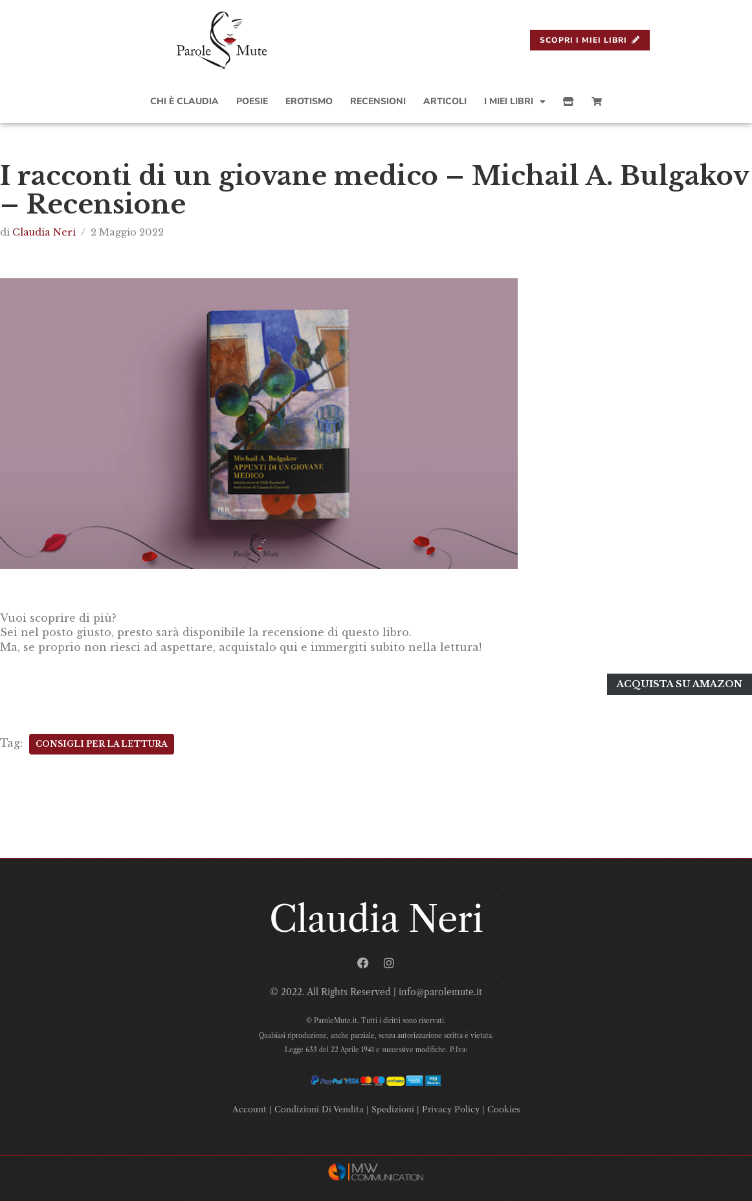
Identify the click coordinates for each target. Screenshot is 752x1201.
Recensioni (378, 101)
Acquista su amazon (679, 684)
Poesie (252, 101)
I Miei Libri (515, 102)
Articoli (445, 101)
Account (249, 1109)
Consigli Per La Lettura (102, 744)
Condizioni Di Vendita (319, 1109)
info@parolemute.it (440, 992)
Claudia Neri (44, 232)
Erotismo (309, 101)
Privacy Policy (451, 1109)
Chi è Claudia (184, 101)
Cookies (503, 1109)
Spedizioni (392, 1109)
